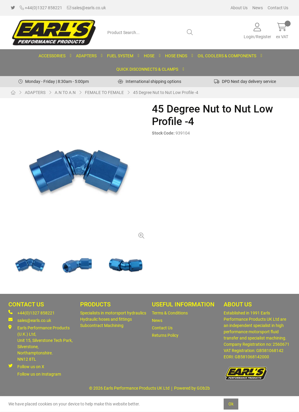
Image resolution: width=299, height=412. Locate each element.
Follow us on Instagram (39, 374)
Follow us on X (26, 366)
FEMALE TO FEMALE (104, 92)
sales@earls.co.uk (86, 7)
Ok (231, 404)
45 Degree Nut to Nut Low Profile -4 (165, 92)
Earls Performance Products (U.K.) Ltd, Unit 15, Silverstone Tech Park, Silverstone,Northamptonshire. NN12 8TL (40, 343)
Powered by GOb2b (192, 388)
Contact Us (278, 7)
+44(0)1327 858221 (41, 7)
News (257, 7)
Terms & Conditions (170, 313)
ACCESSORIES (52, 55)
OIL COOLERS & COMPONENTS (227, 55)
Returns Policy (165, 335)
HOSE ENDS (176, 55)
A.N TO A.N (65, 92)
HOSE (149, 55)
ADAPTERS (86, 55)
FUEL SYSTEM (120, 55)
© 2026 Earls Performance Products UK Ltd (129, 388)
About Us (239, 7)
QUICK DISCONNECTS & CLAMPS (147, 69)
